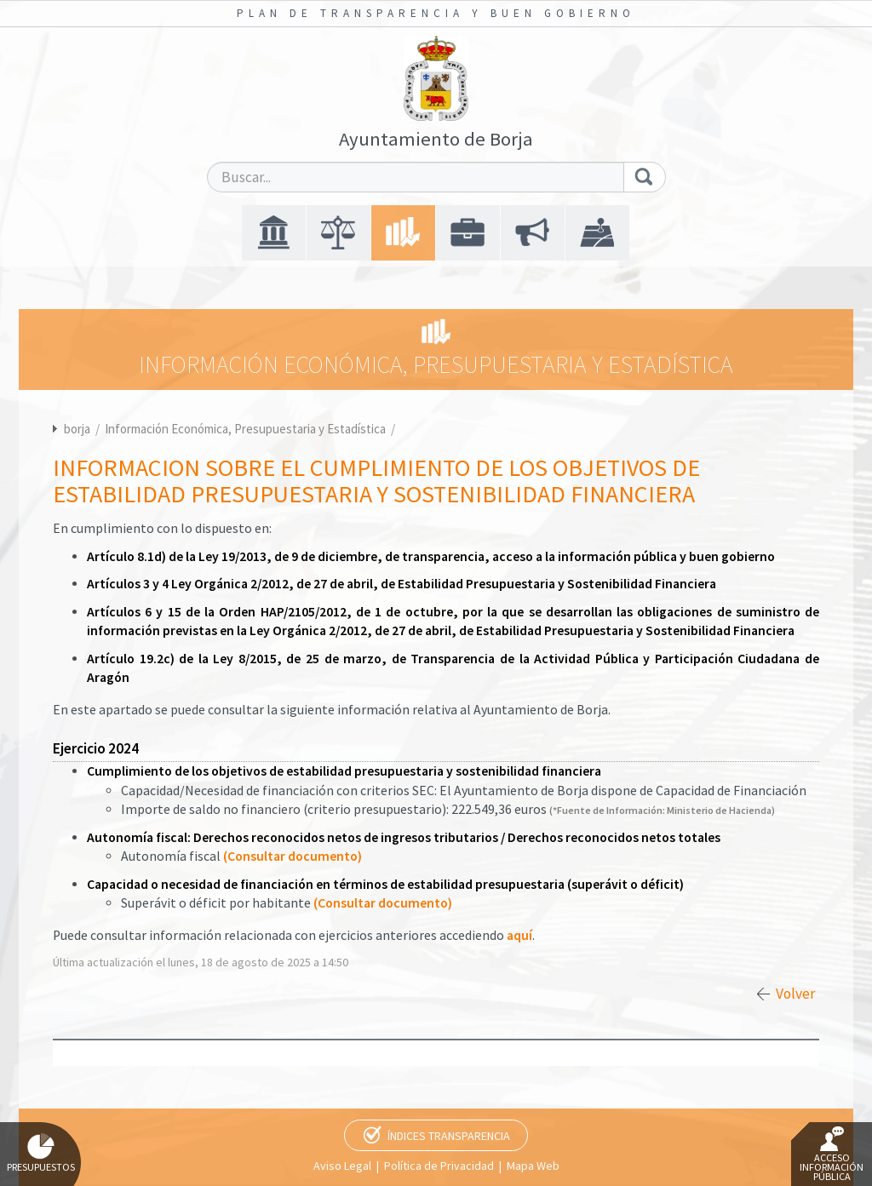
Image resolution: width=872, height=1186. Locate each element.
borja (77, 429)
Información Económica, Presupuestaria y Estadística (246, 429)
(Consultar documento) (292, 856)
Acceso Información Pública (831, 1154)
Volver (795, 993)
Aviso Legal (342, 1165)
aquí (519, 935)
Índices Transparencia (448, 1135)
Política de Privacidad (439, 1165)
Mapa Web (533, 1165)
